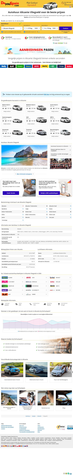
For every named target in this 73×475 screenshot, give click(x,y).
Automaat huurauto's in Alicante (59, 146)
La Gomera (9, 439)
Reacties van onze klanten (7, 427)
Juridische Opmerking (24, 430)
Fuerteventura (48, 438)
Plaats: (2, 25)
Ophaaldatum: (26, 25)
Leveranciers (41, 427)
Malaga (37, 439)
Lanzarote (25, 439)
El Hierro (42, 438)
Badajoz (19, 438)
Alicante (2, 438)
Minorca (50, 439)
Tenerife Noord (24, 440)
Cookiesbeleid (22, 428)
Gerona (53, 438)
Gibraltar (58, 438)
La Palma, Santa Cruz (17, 439)
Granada (69, 438)
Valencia (37, 440)
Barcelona (24, 438)
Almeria (7, 438)
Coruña (37, 438)
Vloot (39, 425)
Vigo (46, 440)
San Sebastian (68, 439)
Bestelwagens (41, 428)
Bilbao (28, 438)
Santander (3, 440)
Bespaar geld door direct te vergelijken (58, 150)
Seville (19, 440)
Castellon (33, 438)
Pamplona (59, 439)
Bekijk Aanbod (7, 111)
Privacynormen (23, 427)
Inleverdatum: (44, 25)
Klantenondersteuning (6, 425)
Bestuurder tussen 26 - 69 (32, 32)
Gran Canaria (63, 438)
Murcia (54, 439)
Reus (63, 439)
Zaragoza (49, 440)
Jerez (5, 439)
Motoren (40, 430)
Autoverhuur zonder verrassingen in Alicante (59, 154)
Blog (39, 432)
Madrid (33, 439)
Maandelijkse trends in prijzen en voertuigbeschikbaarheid (36, 314)
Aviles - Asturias (13, 438)
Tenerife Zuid (31, 440)
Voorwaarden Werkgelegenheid (26, 432)
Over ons (21, 425)
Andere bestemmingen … (57, 440)
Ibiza (2, 439)
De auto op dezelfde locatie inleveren (12, 32)
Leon (30, 439)
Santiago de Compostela (11, 440)
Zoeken (65, 28)
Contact (3, 428)
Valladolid (42, 440)
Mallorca (42, 439)
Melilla (46, 439)
